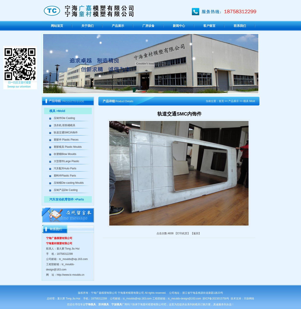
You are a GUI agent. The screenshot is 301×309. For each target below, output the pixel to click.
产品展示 (118, 25)
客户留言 (209, 25)
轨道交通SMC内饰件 (66, 132)
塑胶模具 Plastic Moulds (68, 146)
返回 (195, 233)
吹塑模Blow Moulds (65, 154)
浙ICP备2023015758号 (215, 298)
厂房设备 (148, 25)
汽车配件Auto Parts (65, 168)
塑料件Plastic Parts (65, 175)
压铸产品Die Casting (66, 190)
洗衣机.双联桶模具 (64, 125)
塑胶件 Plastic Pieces (66, 139)
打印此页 (182, 233)
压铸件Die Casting (64, 118)
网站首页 (57, 25)
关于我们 (87, 25)
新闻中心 (179, 25)
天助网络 (249, 298)
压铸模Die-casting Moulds (69, 182)
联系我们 (240, 25)
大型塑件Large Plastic (66, 161)
